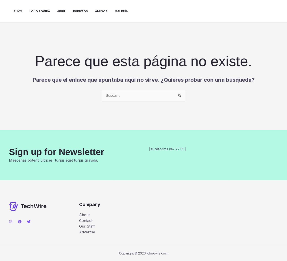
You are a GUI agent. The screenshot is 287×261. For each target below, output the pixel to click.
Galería (121, 11)
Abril (61, 11)
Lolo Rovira (39, 11)
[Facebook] (20, 222)
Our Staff (87, 226)
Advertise (87, 232)
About (84, 215)
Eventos (80, 11)
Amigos (101, 11)
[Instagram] (11, 222)
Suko (17, 11)
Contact (85, 220)
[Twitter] (28, 222)
